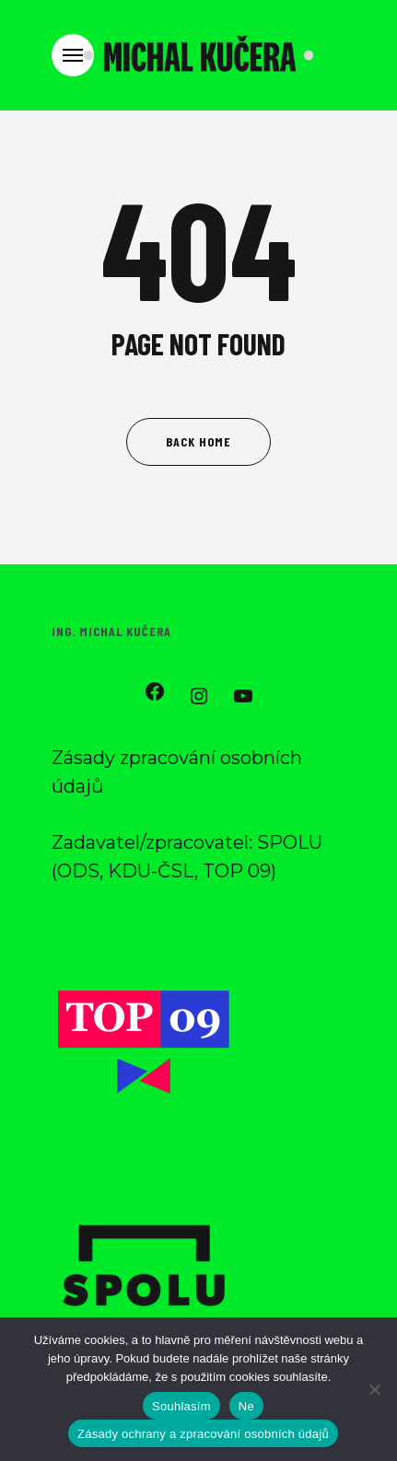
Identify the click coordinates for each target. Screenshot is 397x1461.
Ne (246, 1406)
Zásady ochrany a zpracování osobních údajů (203, 1434)
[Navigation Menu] (73, 55)
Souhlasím (181, 1406)
